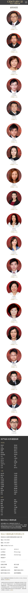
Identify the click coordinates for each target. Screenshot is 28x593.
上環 (15, 460)
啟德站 (2, 482)
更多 (12, 590)
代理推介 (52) (14, 232)
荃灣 (15, 509)
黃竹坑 (15, 467)
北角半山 (3, 464)
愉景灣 (2, 500)
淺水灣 (15, 449)
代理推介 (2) (14, 142)
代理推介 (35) (14, 52)
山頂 (2, 467)
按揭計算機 (4, 564)
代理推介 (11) (14, 299)
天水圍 (15, 507)
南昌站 (15, 481)
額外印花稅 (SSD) (5, 573)
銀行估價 (16, 564)
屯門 (15, 503)
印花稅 (16, 567)
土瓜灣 (15, 486)
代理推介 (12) (14, 29)
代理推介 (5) (14, 367)
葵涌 (2, 505)
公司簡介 (3, 552)
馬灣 (2, 509)
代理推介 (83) (14, 209)
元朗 (15, 513)
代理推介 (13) (14, 277)
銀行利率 (3, 567)
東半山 (2, 460)
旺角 (2, 494)
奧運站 (15, 482)
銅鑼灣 (2, 449)
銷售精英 (3, 555)
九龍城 (2, 484)
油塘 (15, 494)
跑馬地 (2, 452)
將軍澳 (15, 501)
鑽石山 (2, 475)
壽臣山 (15, 451)
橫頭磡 (15, 488)
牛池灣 (15, 473)
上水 (2, 513)
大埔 (15, 505)
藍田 (2, 492)
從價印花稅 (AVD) (5, 570)
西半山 (2, 462)
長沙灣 (2, 473)
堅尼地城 (3, 454)
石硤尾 (15, 477)
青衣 (15, 511)
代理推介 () (14, 119)
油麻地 (15, 492)
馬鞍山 (2, 507)
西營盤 (15, 462)
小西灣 (15, 458)
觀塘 (2, 488)
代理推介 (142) (14, 164)
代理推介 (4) (14, 389)
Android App (17, 555)
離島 (2, 503)
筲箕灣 (15, 454)
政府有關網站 (17, 573)
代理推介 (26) (14, 254)
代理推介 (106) (14, 187)
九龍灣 (2, 481)
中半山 (2, 458)
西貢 (2, 511)
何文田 (2, 479)
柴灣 (2, 451)
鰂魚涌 (15, 447)
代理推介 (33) (14, 74)
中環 (2, 447)
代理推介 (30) (14, 97)
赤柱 (15, 456)
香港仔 (2, 445)
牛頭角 (15, 475)
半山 (2, 456)
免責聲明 (7, 579)
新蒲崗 (15, 479)
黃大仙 (15, 490)
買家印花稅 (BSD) (18, 570)
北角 (2, 465)
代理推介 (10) (14, 322)
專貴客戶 (3, 557)
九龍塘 (2, 486)
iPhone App (17, 552)
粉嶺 (2, 501)
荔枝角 (2, 490)
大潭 (15, 464)
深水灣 (15, 452)
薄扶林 (15, 445)
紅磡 (2, 477)
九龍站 (15, 484)
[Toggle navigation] (26, 2)
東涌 (15, 500)
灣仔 (15, 465)
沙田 (2, 514)
